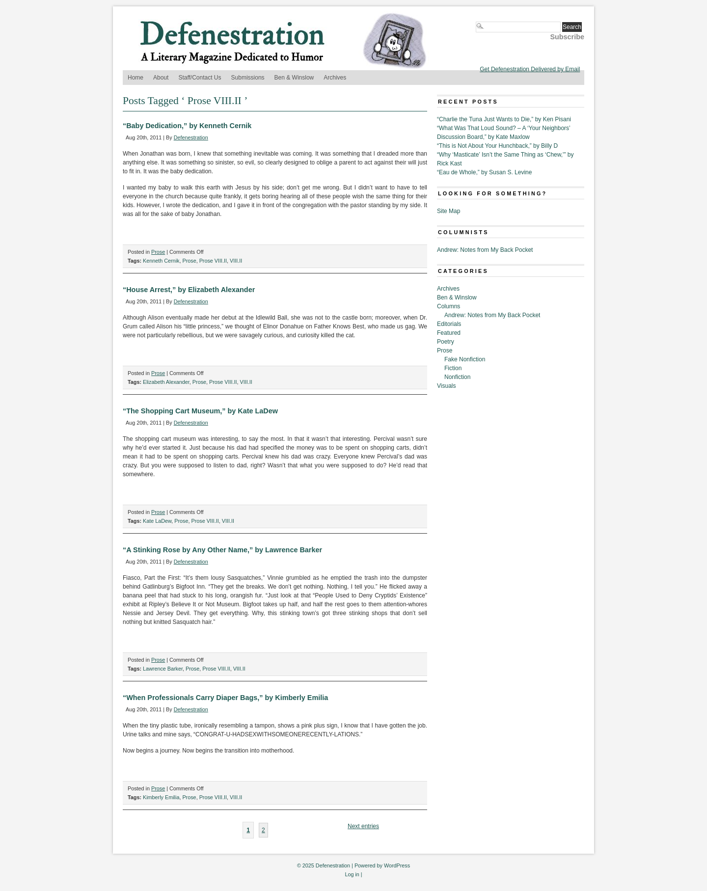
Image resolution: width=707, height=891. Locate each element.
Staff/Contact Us (199, 77)
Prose (158, 252)
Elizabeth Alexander (166, 382)
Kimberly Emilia (161, 797)
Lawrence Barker (163, 669)
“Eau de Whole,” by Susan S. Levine (484, 172)
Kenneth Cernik (161, 261)
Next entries (363, 826)
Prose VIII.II (213, 261)
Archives (335, 77)
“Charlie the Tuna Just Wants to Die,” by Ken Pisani (504, 119)
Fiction (453, 368)
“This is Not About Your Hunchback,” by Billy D (497, 145)
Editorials (449, 324)
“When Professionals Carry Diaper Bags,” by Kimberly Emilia (225, 698)
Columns (448, 306)
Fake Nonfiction (464, 359)
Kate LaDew (157, 521)
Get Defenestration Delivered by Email (530, 69)
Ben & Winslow (294, 77)
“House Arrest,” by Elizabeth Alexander (189, 290)
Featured (449, 332)
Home (135, 77)
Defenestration (191, 137)
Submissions (248, 77)
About (160, 77)
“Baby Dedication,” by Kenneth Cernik (187, 126)
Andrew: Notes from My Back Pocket (485, 249)
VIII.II (236, 261)
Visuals (446, 385)
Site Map (448, 211)
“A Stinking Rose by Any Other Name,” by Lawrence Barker (222, 550)
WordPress (397, 865)
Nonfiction (457, 377)
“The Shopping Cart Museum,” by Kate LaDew (200, 411)
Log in (352, 874)
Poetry (445, 341)
